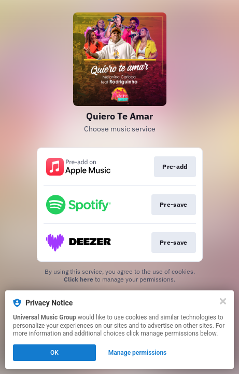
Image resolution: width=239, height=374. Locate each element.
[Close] (223, 301)
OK (54, 352)
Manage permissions (137, 352)
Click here (78, 279)
